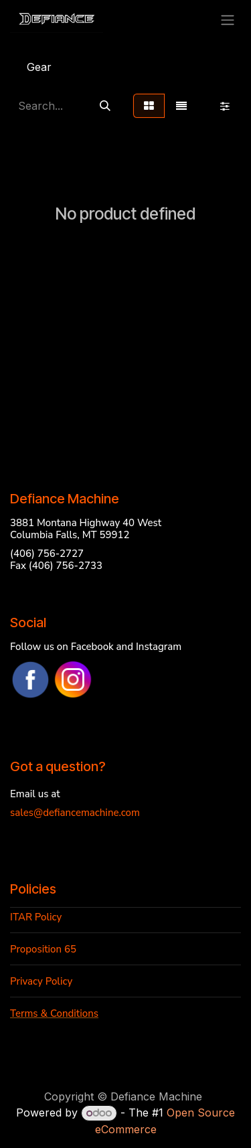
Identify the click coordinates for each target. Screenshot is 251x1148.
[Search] (105, 105)
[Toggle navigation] (227, 19)
